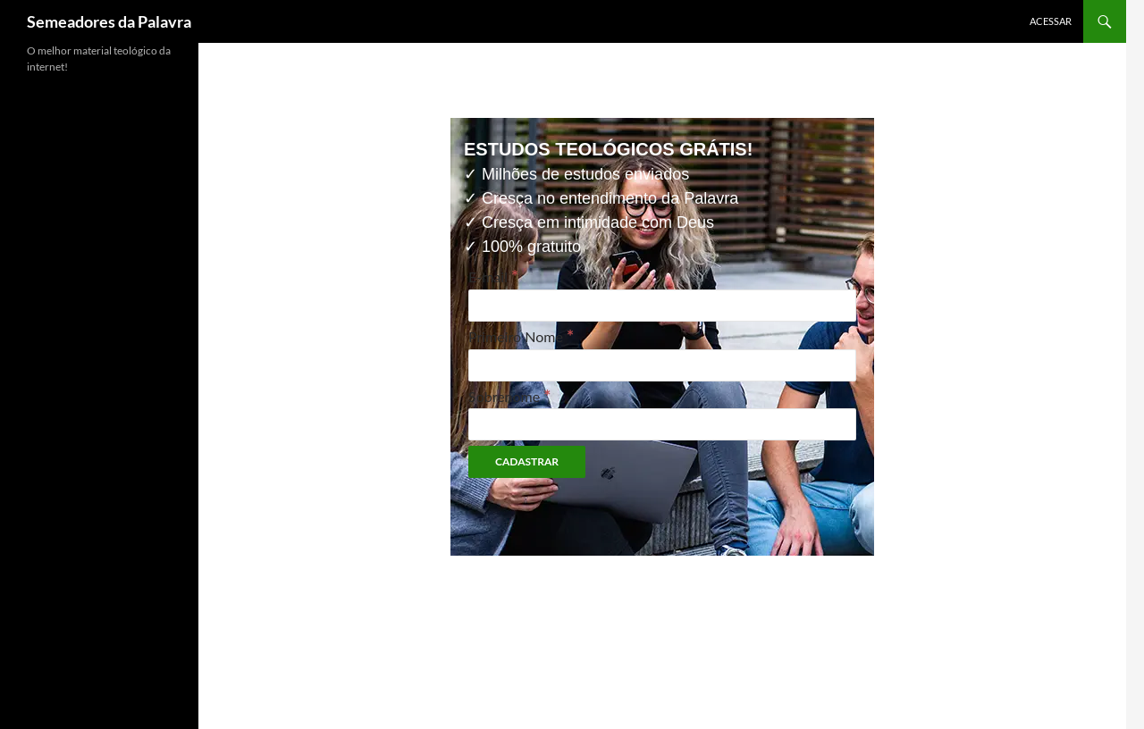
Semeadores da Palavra (109, 21)
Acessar (1051, 21)
